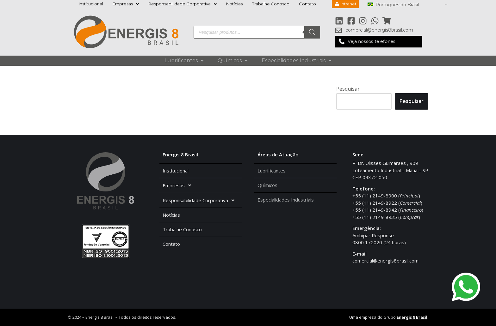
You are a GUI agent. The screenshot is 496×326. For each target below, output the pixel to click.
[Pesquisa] (312, 32)
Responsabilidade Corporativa (182, 3)
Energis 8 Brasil (412, 317)
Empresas (126, 3)
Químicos (233, 60)
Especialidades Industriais (297, 60)
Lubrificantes (184, 60)
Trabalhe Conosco (270, 3)
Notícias (234, 3)
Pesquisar (348, 88)
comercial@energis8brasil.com (385, 260)
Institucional (91, 3)
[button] (378, 41)
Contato (307, 3)
